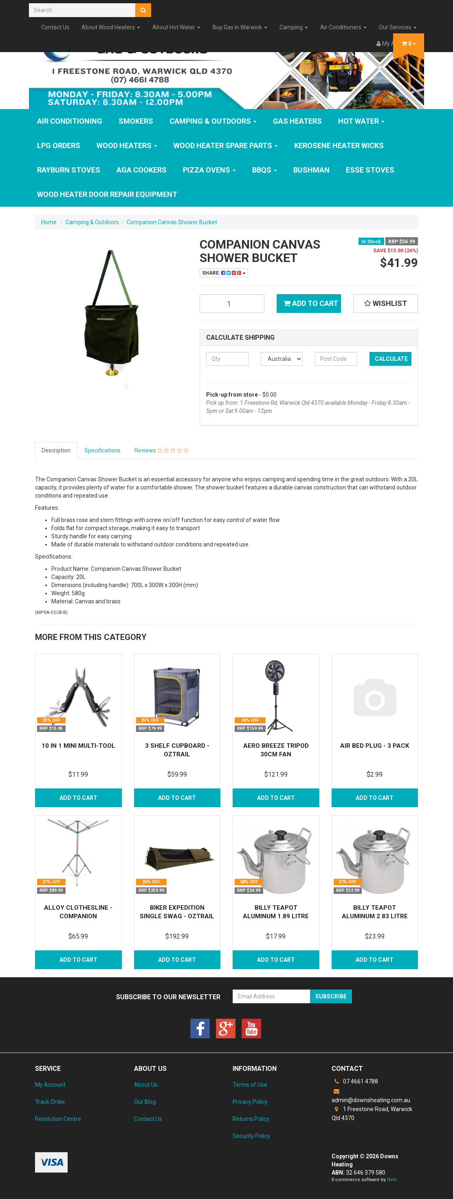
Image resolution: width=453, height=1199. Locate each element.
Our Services (398, 27)
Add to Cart (311, 303)
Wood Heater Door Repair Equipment (107, 194)
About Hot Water (176, 27)
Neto (392, 1179)
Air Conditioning (69, 121)
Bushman (311, 170)
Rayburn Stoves (68, 170)
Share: (224, 273)
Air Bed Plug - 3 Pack (374, 745)
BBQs (264, 170)
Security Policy (251, 1136)
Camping (293, 27)
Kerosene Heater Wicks (339, 145)
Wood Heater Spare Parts (226, 145)
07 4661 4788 (355, 1081)
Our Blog (145, 1102)
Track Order (50, 1102)
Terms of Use (250, 1084)
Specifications (102, 450)
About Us (146, 1084)
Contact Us (55, 27)
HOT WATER (361, 121)
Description (56, 450)
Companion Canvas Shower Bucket (172, 222)
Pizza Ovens (209, 170)
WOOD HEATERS (127, 145)
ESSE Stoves (370, 170)
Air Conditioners (343, 27)
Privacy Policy (250, 1102)
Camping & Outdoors (213, 121)
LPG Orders (58, 145)
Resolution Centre (58, 1119)
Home (49, 222)
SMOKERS (136, 121)
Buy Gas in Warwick (240, 27)
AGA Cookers (142, 170)
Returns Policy (251, 1119)
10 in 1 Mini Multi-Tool (78, 745)
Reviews (161, 450)
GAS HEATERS (297, 121)
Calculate (391, 359)
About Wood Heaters (110, 27)
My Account (50, 1084)
